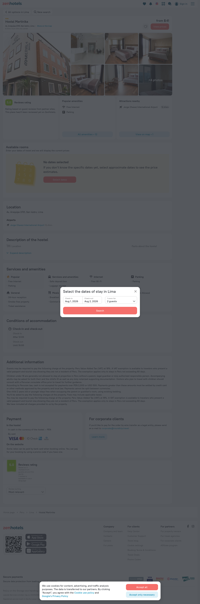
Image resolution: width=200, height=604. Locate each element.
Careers (107, 540)
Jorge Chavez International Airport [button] (27, 225)
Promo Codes (134, 559)
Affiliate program (169, 545)
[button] (36, 64)
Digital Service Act (67, 590)
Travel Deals (134, 554)
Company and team (113, 531)
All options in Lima (18, 12)
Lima (31, 512)
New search (43, 12)
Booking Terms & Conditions (142, 550)
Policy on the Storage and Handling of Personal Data (29, 590)
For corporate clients (171, 540)
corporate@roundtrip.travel (115, 428)
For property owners (171, 531)
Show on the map (44, 26)
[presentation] (26, 490)
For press (108, 545)
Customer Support (137, 536)
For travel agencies (170, 536)
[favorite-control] (146, 26)
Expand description (19, 252)
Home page (9, 512)
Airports (11, 219)
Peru (22, 512)
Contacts (108, 536)
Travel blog (133, 540)
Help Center (134, 531)
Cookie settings (135, 545)
